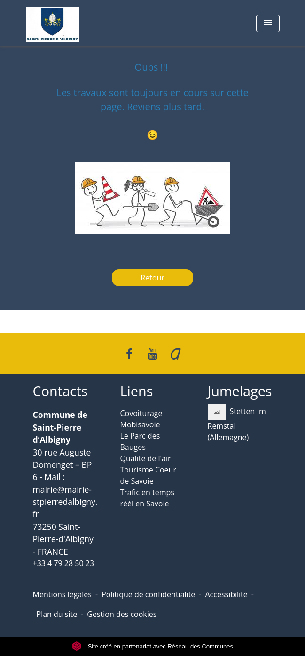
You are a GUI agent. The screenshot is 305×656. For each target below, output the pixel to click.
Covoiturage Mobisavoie (141, 419)
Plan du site (57, 614)
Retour (152, 277)
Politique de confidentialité (148, 594)
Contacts (60, 391)
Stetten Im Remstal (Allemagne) (237, 423)
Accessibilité (226, 594)
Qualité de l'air (145, 458)
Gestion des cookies (121, 614)
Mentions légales (62, 594)
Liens (136, 391)
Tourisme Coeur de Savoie (148, 475)
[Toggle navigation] (268, 23)
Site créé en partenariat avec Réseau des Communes (152, 646)
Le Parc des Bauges (140, 441)
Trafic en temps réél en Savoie (147, 498)
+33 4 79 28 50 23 (63, 563)
